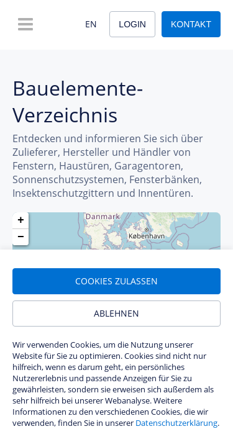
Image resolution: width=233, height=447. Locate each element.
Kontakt (191, 24)
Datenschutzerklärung (176, 422)
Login (132, 24)
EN (91, 24)
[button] (20, 220)
